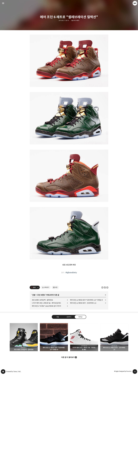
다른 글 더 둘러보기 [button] (68, 456)
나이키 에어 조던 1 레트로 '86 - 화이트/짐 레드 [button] (84, 436)
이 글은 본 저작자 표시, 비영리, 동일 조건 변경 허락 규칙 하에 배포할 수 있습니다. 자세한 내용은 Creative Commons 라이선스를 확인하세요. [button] (105, 386)
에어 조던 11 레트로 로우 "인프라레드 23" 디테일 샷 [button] (54, 436)
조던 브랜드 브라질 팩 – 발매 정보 (42, 399)
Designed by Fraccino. (125, 470)
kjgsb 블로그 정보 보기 (134, 3)
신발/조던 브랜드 (75, 20)
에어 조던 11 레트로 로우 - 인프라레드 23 (83, 402)
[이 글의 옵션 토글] (38, 386)
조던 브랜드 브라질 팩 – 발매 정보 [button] (24, 436)
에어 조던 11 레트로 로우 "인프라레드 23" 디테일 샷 (86, 399)
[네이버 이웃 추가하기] (55, 386)
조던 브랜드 (41, 394)
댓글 (57, 416)
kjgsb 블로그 (3, 470)
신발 (33, 394)
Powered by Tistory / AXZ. (13, 471)
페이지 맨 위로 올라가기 (134, 470)
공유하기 (69, 416)
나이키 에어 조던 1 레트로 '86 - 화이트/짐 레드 (46, 402)
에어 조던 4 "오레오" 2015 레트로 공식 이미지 (46, 405)
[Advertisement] (69, 51)
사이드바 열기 (3, 3)
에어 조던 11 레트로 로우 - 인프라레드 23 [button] (114, 436)
